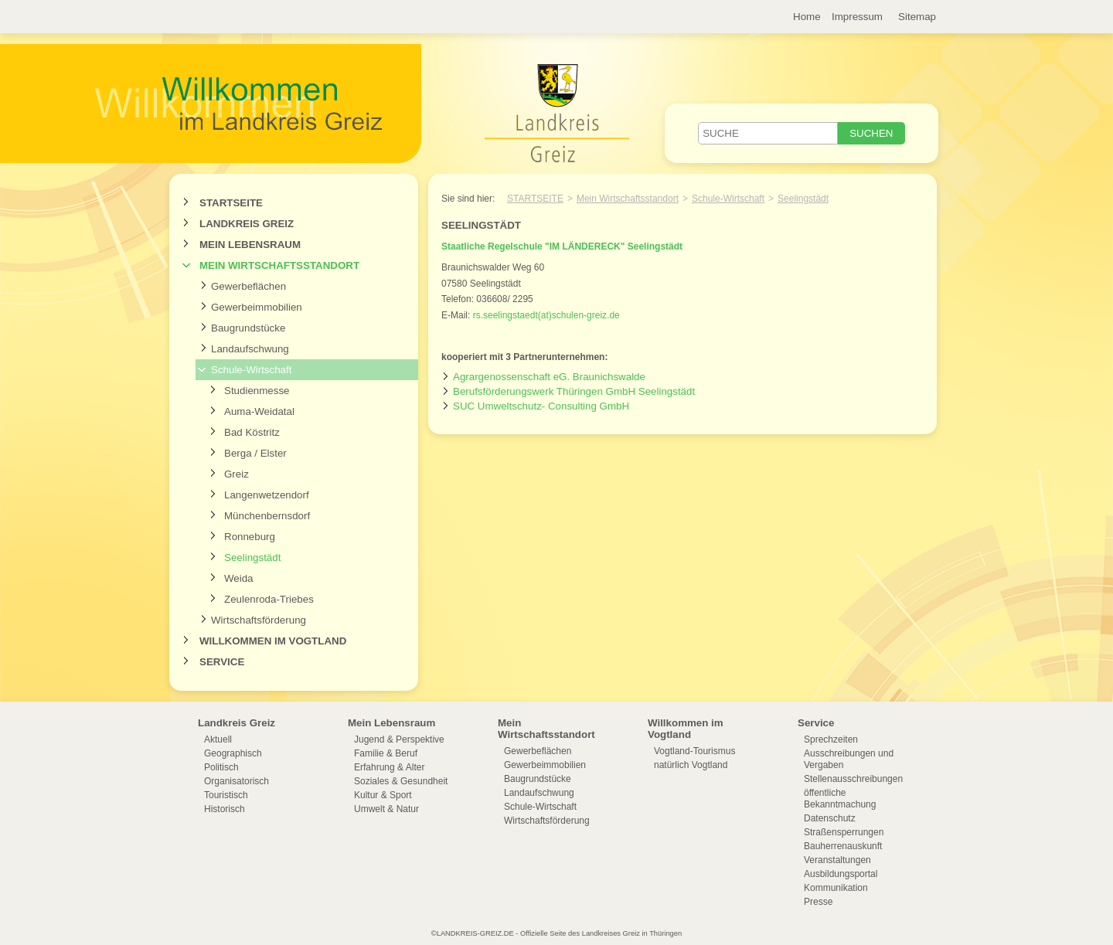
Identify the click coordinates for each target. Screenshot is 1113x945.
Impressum (857, 16)
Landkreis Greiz (246, 223)
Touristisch (226, 795)
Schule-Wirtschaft (251, 370)
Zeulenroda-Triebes (269, 599)
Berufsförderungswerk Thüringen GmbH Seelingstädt (574, 391)
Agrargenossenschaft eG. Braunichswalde (549, 376)
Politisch (221, 767)
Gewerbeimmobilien (256, 307)
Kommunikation (836, 887)
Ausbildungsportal (840, 874)
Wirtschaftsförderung (258, 620)
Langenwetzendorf (266, 495)
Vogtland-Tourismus (694, 751)
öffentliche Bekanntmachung (840, 798)
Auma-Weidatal (259, 411)
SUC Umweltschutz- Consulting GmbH (541, 406)
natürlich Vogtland (690, 765)
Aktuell (218, 739)
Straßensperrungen (843, 832)
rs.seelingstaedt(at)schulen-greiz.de (546, 315)
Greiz (236, 474)
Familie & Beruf (385, 753)
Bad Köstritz (252, 432)
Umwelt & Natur (386, 809)
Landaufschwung (250, 349)
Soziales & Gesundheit (401, 781)
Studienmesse (256, 390)
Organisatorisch (236, 781)
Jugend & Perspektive (399, 739)
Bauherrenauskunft (843, 846)
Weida (239, 578)
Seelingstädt (252, 557)
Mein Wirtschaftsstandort (279, 265)
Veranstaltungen (837, 860)
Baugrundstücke (248, 328)
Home (807, 16)
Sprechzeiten (831, 739)
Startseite (231, 203)
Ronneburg (249, 536)
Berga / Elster (255, 453)
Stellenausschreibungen (853, 778)
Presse (818, 901)
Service (221, 662)
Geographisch (233, 753)
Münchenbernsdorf (267, 516)
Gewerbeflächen (248, 286)
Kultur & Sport (383, 795)
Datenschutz (830, 818)
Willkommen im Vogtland (272, 641)
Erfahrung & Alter (389, 767)
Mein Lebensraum (250, 244)
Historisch (224, 809)
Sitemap (917, 16)
